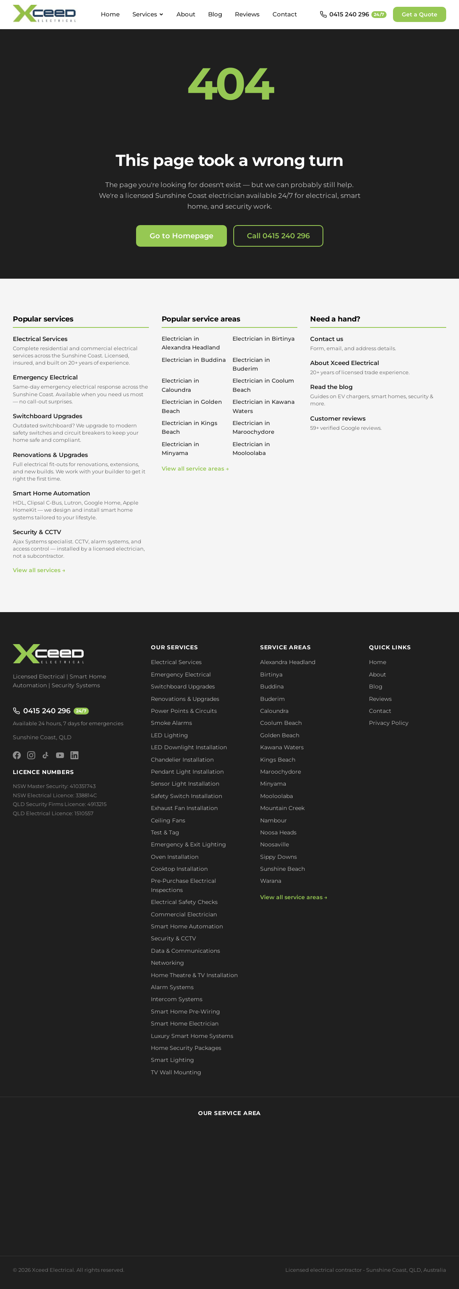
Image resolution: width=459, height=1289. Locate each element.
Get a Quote (419, 14)
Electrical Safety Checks (184, 902)
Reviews (247, 14)
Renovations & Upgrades (81, 467)
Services (148, 14)
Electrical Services (81, 351)
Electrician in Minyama (180, 449)
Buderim (272, 698)
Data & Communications (185, 950)
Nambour (273, 820)
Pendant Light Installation (187, 771)
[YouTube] (60, 755)
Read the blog (378, 395)
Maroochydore (280, 771)
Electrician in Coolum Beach (263, 385)
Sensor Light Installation (185, 783)
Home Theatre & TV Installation (194, 975)
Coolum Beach (281, 722)
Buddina (272, 686)
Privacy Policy (389, 722)
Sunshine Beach (282, 868)
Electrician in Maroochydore (254, 427)
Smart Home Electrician (184, 1023)
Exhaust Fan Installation (184, 808)
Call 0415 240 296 (278, 235)
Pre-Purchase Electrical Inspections (183, 885)
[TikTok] (46, 755)
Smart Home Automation (81, 505)
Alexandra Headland (287, 662)
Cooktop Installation (179, 868)
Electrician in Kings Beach (189, 427)
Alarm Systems (172, 987)
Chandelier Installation (182, 759)
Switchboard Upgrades (81, 428)
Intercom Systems (176, 999)
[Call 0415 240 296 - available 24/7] (353, 14)
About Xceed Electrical (378, 367)
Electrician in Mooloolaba (251, 449)
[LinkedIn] (74, 755)
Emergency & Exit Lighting (188, 844)
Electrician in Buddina (194, 359)
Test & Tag (165, 832)
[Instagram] (31, 755)
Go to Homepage (181, 235)
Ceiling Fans (168, 820)
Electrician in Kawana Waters (264, 406)
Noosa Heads (278, 832)
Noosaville (274, 844)
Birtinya (271, 674)
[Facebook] (17, 755)
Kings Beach (277, 759)
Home (110, 14)
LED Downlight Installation (189, 747)
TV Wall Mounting (176, 1072)
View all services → (39, 570)
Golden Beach (279, 735)
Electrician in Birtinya (264, 338)
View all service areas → (195, 468)
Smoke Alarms (171, 722)
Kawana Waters (282, 747)
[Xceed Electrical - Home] (45, 14)
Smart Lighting (172, 1060)
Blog (215, 14)
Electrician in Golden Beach (192, 406)
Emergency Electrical (81, 389)
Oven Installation (174, 856)
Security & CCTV (81, 544)
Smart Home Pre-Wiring (185, 1011)
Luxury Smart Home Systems (192, 1036)
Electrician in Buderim (251, 364)
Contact (285, 14)
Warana (270, 880)
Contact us (378, 343)
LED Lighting (169, 735)
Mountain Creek (282, 808)
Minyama (273, 783)
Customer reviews (378, 423)
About (185, 14)
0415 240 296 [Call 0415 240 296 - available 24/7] (51, 710)
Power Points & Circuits (184, 710)
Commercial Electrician (184, 914)
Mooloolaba (276, 796)
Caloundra (274, 710)
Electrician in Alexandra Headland (191, 343)
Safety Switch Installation (186, 796)
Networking (167, 962)
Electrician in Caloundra (180, 385)
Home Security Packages (186, 1048)
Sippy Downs (278, 856)
